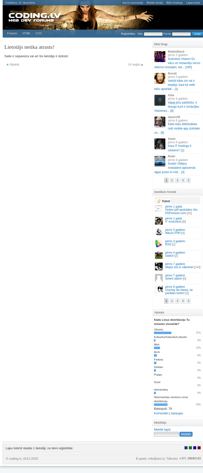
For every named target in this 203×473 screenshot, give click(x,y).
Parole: (177, 34)
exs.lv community (133, 2)
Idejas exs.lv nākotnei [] (178, 266)
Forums (12, 33)
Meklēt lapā (162, 429)
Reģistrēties (128, 33)
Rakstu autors (190, 447)
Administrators (199, 447)
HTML (27, 33)
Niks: (150, 34)
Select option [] (178, 278)
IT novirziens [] (178, 221)
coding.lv (37, 17)
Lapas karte (193, 2)
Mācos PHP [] (178, 232)
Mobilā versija (154, 2)
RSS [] (178, 244)
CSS (39, 33)
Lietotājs (186, 447)
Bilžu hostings (174, 2)
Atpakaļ (14, 64)
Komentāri (161, 413)
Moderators (194, 447)
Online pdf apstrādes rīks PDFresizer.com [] (178, 210)
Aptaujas (177, 413)
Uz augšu (134, 64)
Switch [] (178, 255)
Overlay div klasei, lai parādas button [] (178, 290)
